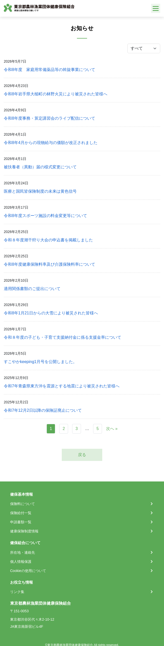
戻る (82, 455)
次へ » (111, 428)
